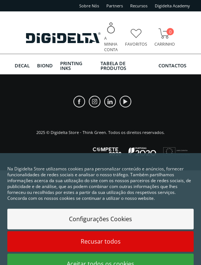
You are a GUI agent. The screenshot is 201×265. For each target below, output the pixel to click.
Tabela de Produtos (113, 65)
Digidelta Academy (172, 5)
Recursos (138, 5)
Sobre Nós (89, 5)
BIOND (45, 65)
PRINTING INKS (71, 65)
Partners (114, 5)
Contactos (172, 65)
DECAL (22, 65)
